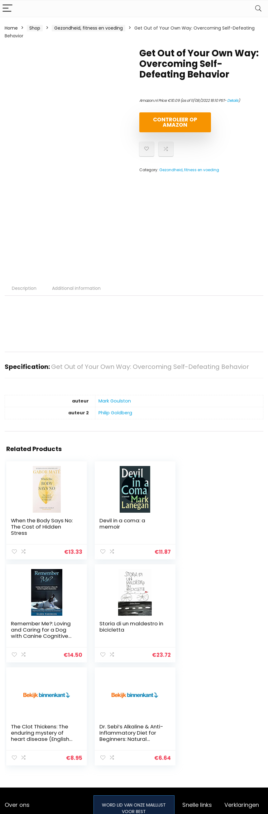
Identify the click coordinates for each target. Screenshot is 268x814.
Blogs (188, 733)
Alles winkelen (197, 724)
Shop (34, 28)
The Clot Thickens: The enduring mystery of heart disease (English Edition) (128, 633)
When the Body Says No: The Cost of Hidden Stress (42, 527)
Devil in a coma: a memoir (122, 523)
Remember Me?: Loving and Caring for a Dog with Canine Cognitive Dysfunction (216, 530)
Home (11, 28)
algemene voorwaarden (238, 727)
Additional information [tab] (76, 288)
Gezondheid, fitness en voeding (88, 28)
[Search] (258, 8)
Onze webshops (199, 742)
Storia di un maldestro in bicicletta (43, 626)
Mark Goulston (114, 401)
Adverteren (194, 750)
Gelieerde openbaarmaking (243, 741)
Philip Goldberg (115, 413)
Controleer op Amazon (175, 122)
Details (232, 100)
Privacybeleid (238, 716)
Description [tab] (24, 288)
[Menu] (7, 8)
